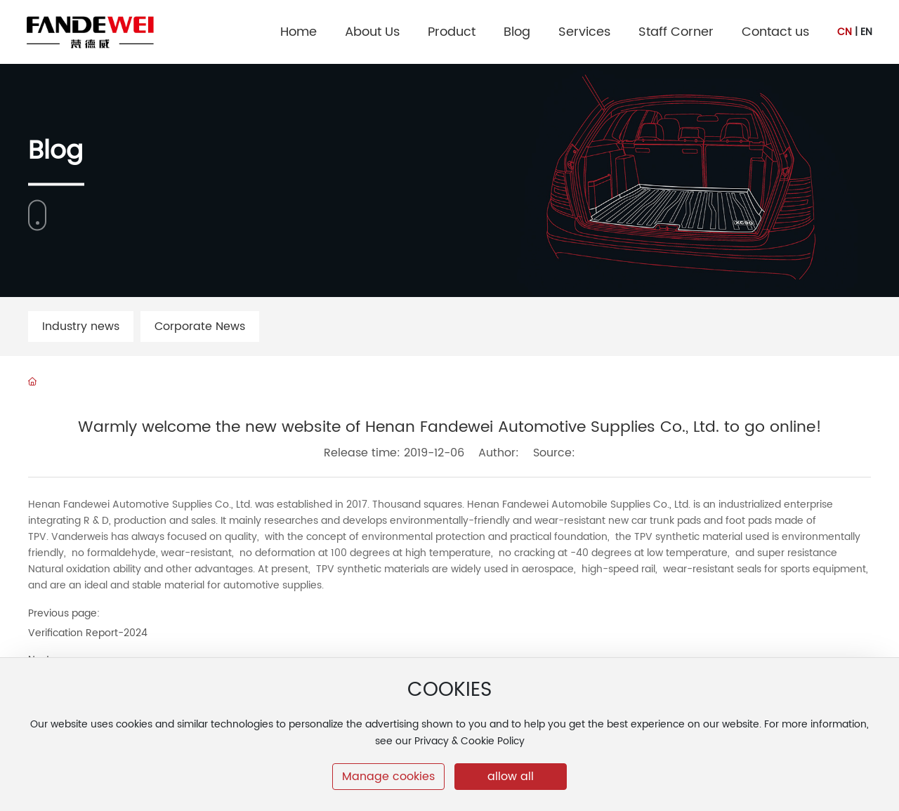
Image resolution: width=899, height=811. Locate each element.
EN (866, 32)
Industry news (80, 326)
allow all (510, 776)
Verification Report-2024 (87, 633)
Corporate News (200, 326)
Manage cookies (388, 776)
